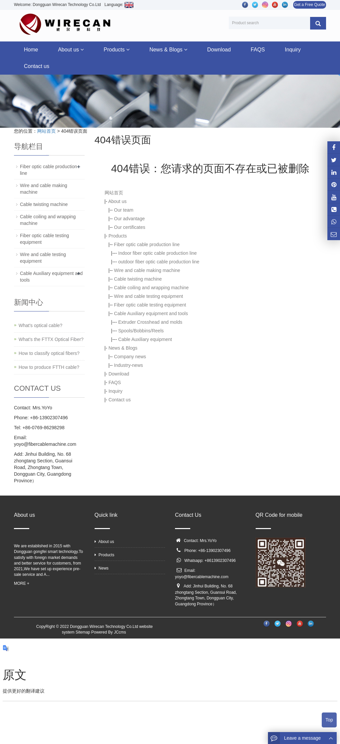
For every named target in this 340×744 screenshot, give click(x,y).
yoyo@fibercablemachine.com (201, 577)
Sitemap (82, 632)
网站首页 (46, 131)
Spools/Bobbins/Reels (141, 330)
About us (71, 49)
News (102, 568)
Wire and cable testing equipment (148, 296)
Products (116, 49)
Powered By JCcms (109, 632)
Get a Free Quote (309, 4)
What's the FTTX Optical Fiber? (51, 339)
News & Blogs (168, 49)
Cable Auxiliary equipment (145, 339)
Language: (119, 4)
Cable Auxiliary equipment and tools (151, 313)
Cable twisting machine (138, 279)
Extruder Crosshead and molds (150, 322)
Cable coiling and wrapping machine (151, 287)
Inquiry (293, 49)
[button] (82, 49)
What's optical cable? (40, 325)
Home (31, 49)
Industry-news (128, 365)
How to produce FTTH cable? (49, 367)
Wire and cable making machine (147, 270)
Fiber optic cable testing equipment (150, 304)
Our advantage (129, 218)
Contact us (36, 66)
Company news (130, 356)
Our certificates (129, 227)
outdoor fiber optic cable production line (158, 261)
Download (219, 49)
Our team (123, 210)
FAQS (258, 49)
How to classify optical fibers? (49, 353)
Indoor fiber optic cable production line (157, 253)
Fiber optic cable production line (147, 244)
